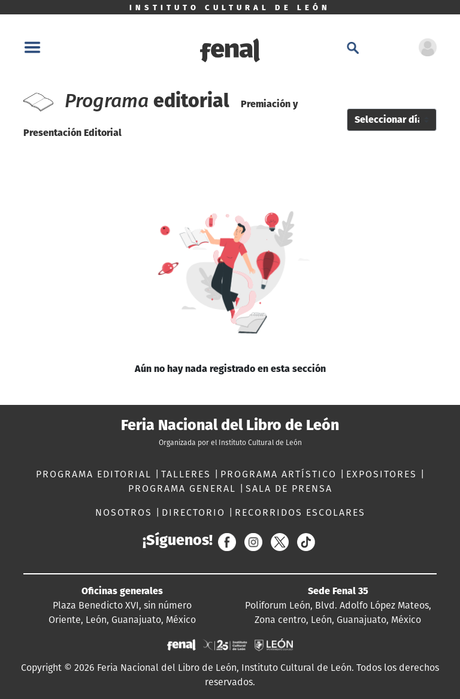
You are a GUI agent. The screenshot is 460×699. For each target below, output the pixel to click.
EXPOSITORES (383, 474)
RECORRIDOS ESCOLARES (300, 512)
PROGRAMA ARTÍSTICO (280, 474)
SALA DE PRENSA (289, 488)
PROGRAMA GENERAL (184, 488)
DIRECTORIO (195, 512)
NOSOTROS (125, 512)
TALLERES (187, 474)
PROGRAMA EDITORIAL (95, 474)
